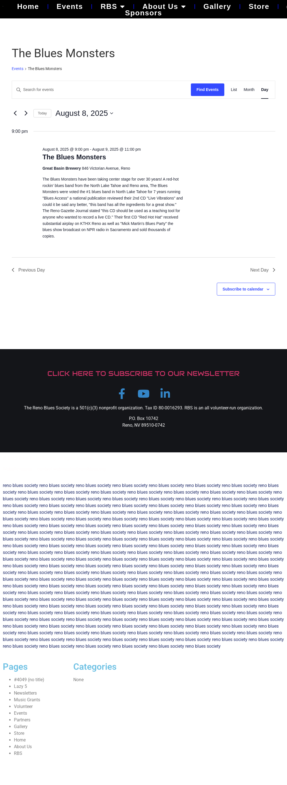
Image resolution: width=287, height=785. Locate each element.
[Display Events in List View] (234, 90)
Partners (22, 721)
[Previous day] (15, 113)
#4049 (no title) (29, 681)
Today (42, 113)
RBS (113, 6)
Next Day (262, 270)
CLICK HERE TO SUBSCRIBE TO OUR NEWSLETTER (143, 373)
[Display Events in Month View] (249, 90)
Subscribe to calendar (243, 289)
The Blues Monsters (74, 157)
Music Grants (27, 701)
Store (259, 6)
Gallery (217, 6)
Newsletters (25, 695)
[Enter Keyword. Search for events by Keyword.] (101, 90)
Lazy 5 (20, 688)
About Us (164, 6)
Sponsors (143, 13)
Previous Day (28, 270)
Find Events (207, 89)
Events (70, 6)
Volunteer (23, 708)
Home (28, 6)
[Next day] (26, 113)
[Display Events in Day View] (264, 90)
